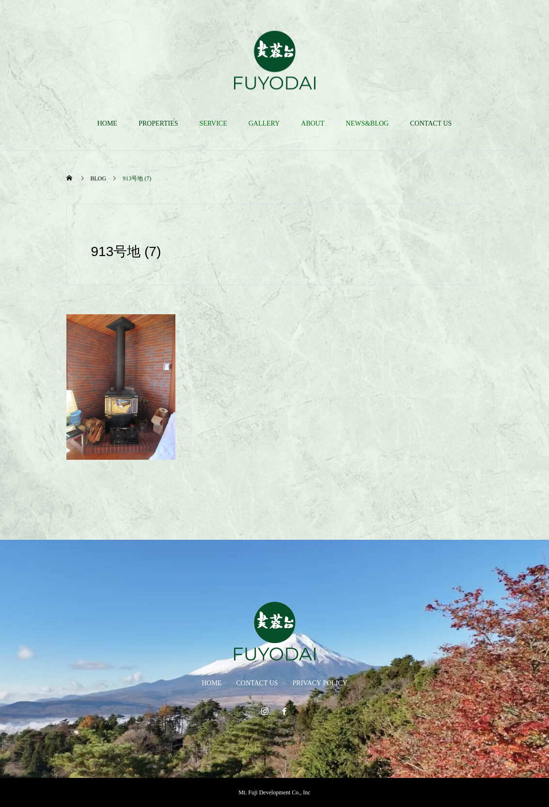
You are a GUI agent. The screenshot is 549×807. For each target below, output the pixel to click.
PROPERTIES (158, 123)
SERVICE (213, 123)
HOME (107, 123)
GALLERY (264, 123)
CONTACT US (431, 123)
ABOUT (312, 123)
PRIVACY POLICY (320, 683)
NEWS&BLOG (367, 123)
